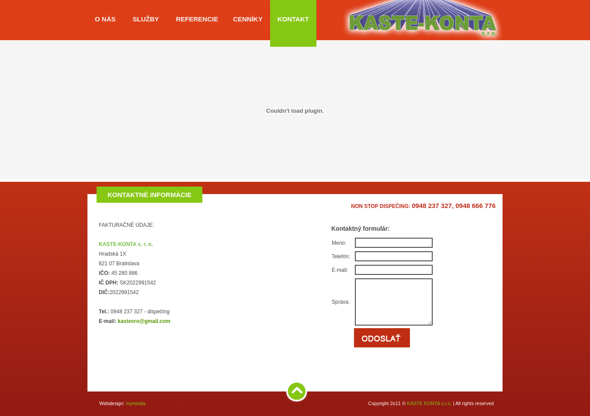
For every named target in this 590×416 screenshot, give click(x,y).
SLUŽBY (146, 19)
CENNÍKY (248, 19)
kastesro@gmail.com (144, 321)
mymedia (136, 403)
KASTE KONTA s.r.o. (429, 403)
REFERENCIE (197, 19)
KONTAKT (293, 19)
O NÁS (105, 19)
